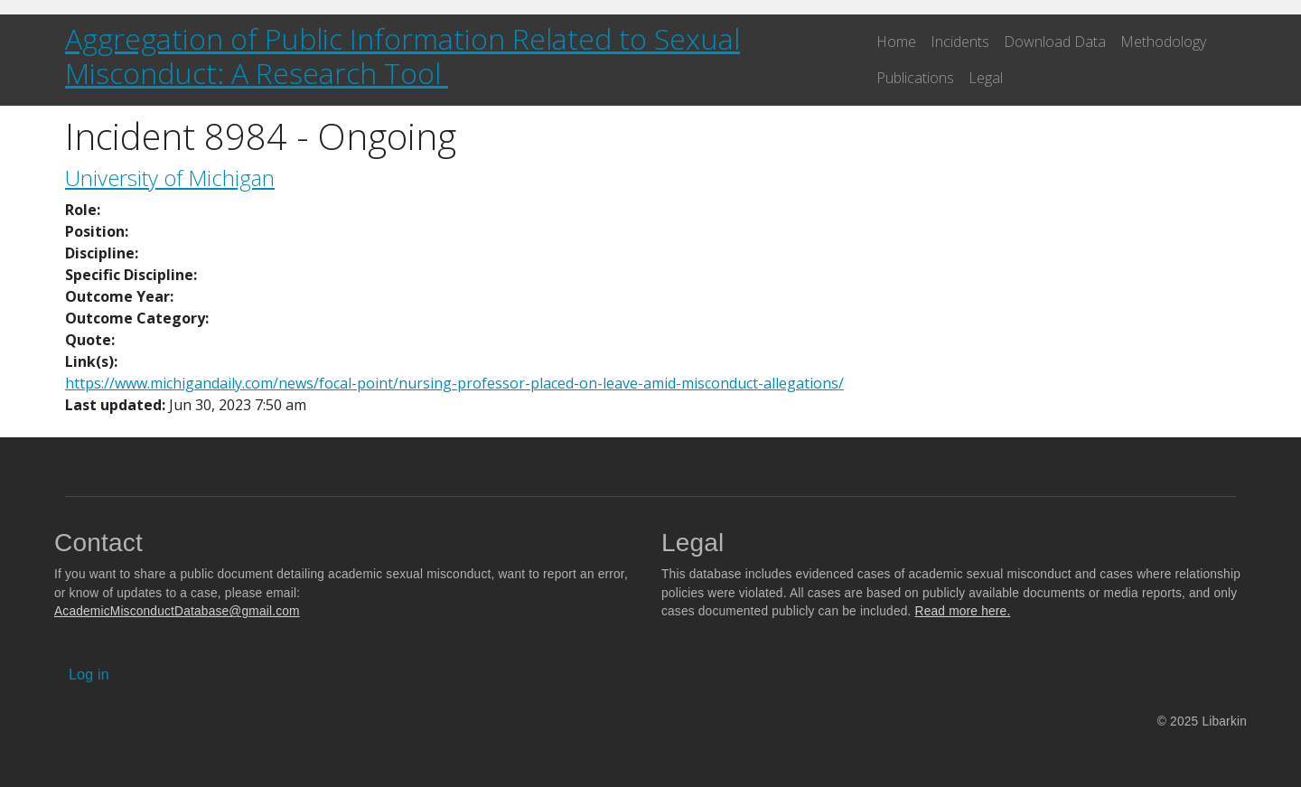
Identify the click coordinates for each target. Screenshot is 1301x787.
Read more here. (963, 611)
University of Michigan (170, 177)
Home (896, 42)
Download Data (1055, 42)
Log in (89, 674)
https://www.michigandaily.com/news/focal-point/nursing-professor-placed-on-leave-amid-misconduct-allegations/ (454, 383)
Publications (915, 78)
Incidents (960, 42)
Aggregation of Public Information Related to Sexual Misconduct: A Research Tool (402, 55)
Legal (986, 78)
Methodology (1163, 42)
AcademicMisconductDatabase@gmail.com (177, 611)
